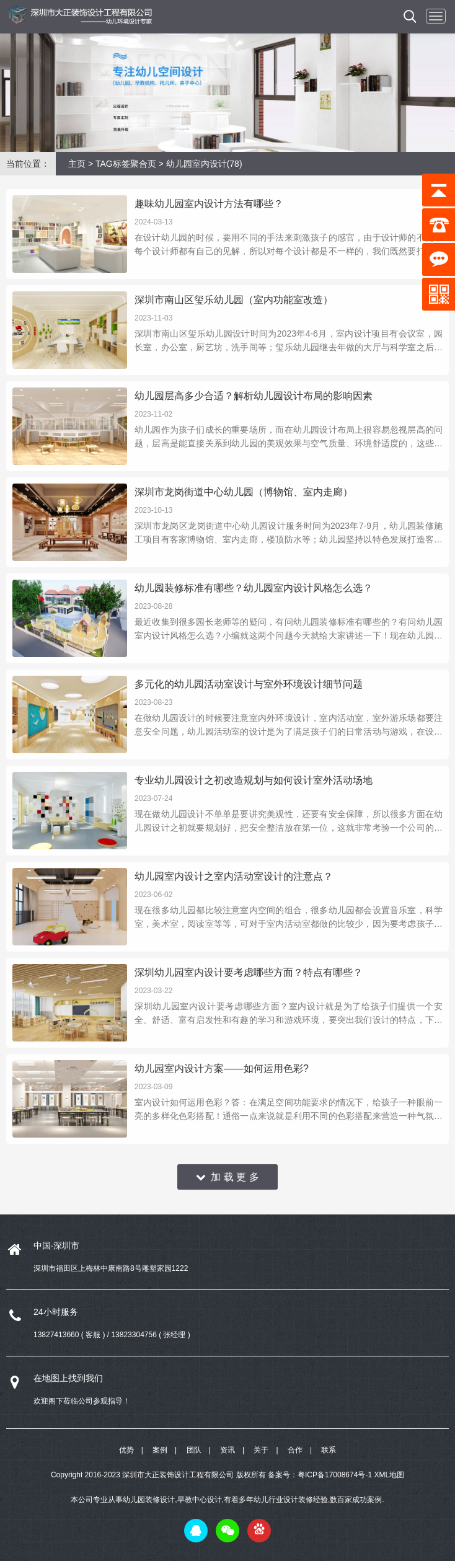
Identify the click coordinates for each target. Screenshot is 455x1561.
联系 (328, 1450)
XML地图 (389, 1474)
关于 (261, 1450)
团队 (194, 1450)
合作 (295, 1450)
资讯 (227, 1450)
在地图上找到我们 (68, 1378)
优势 (126, 1450)
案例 (159, 1450)
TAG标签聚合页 (125, 164)
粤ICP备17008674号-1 (335, 1474)
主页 (77, 164)
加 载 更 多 (227, 1177)
